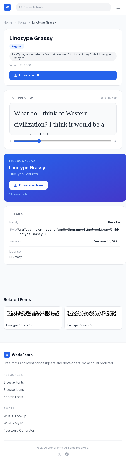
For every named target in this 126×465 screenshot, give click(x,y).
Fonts (22, 22)
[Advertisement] (63, 280)
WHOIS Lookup (15, 416)
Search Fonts (13, 397)
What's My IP (13, 423)
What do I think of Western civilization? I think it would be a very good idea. (63, 119)
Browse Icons (14, 390)
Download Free (28, 185)
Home (8, 22)
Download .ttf (27, 75)
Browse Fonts (14, 382)
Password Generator (19, 430)
